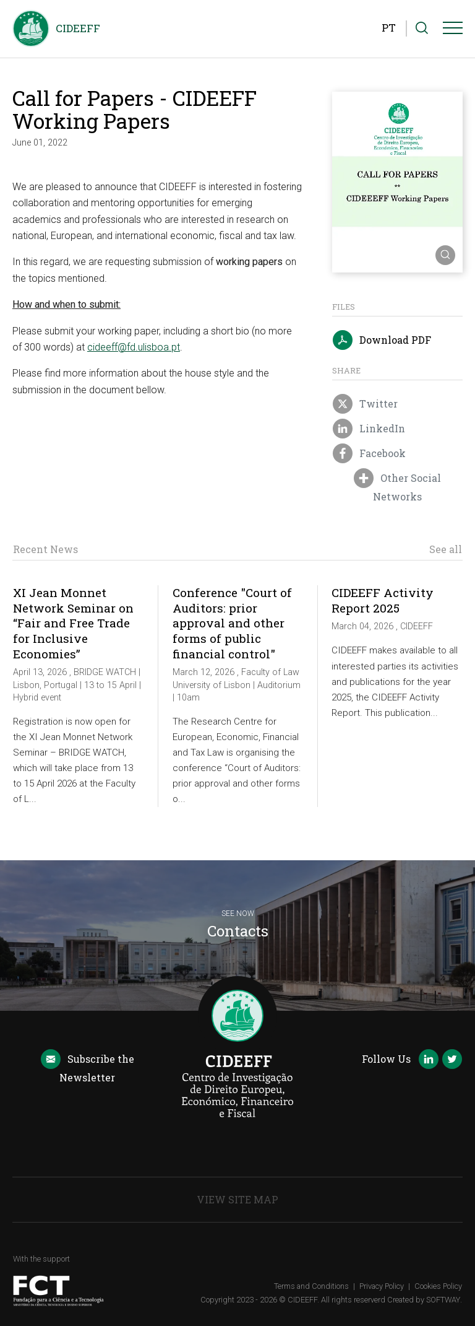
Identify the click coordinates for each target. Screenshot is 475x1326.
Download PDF (381, 340)
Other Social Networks (397, 486)
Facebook (369, 454)
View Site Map (237, 1199)
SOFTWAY (443, 1299)
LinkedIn (368, 429)
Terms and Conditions (311, 1286)
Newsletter (87, 1067)
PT (389, 27)
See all (445, 549)
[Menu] (453, 30)
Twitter (365, 404)
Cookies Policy (438, 1286)
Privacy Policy (381, 1286)
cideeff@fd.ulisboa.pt (133, 347)
